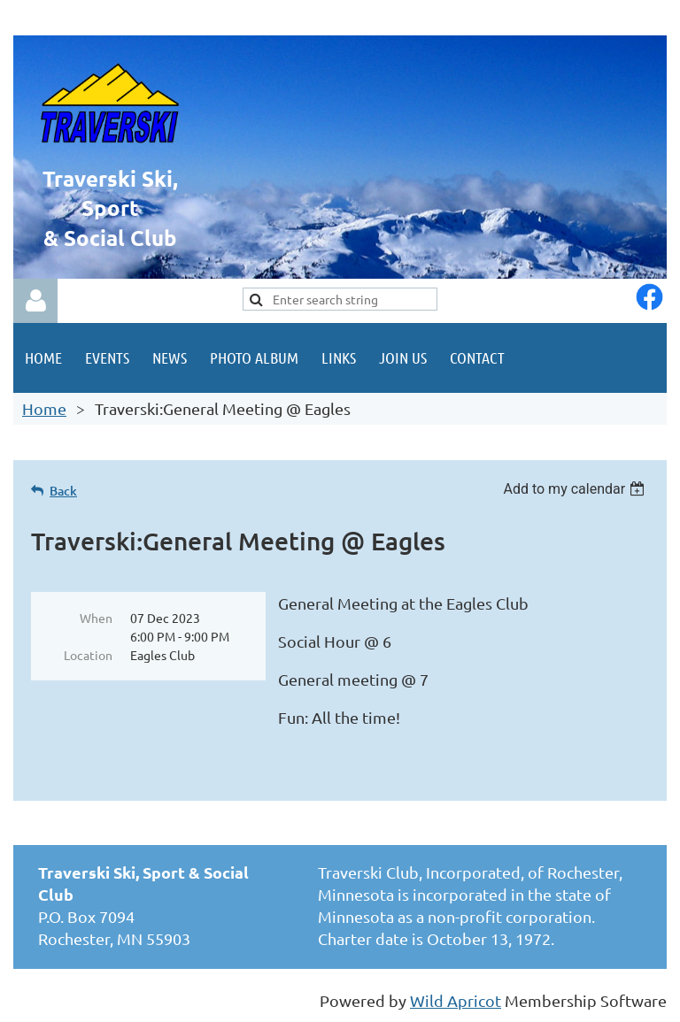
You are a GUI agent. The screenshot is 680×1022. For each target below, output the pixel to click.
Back (63, 490)
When (96, 618)
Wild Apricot (455, 1000)
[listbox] (576, 489)
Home (44, 408)
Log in (35, 301)
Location (88, 655)
